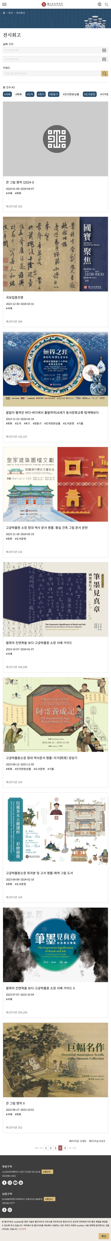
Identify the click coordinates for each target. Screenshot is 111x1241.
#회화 (18, 94)
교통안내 (46, 1171)
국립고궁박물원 (52, 4)
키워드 (6, 68)
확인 (103, 1236)
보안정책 (22, 1228)
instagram (10, 1183)
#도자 (30, 94)
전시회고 (20, 12)
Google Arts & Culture (21, 1183)
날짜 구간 (8, 44)
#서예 (7, 94)
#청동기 (53, 94)
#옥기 (41, 94)
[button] (99, 4)
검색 (104, 74)
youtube (15, 1183)
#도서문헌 (89, 94)
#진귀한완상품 (71, 94)
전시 (11, 12)
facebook (4, 1183)
